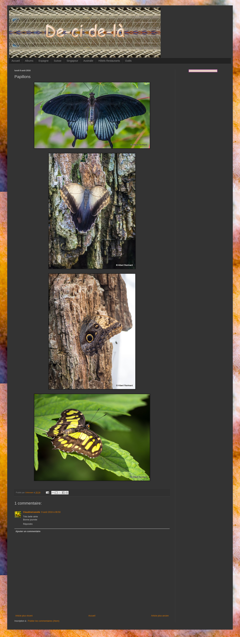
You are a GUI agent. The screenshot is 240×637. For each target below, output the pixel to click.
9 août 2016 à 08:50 (51, 512)
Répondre (28, 524)
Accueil (16, 60)
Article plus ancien (160, 615)
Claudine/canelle (31, 512)
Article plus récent (23, 615)
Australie (88, 60)
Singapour (72, 60)
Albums (29, 60)
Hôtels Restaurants (109, 60)
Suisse (57, 60)
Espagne (44, 60)
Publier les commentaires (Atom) (43, 621)
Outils (128, 60)
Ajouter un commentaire (28, 531)
